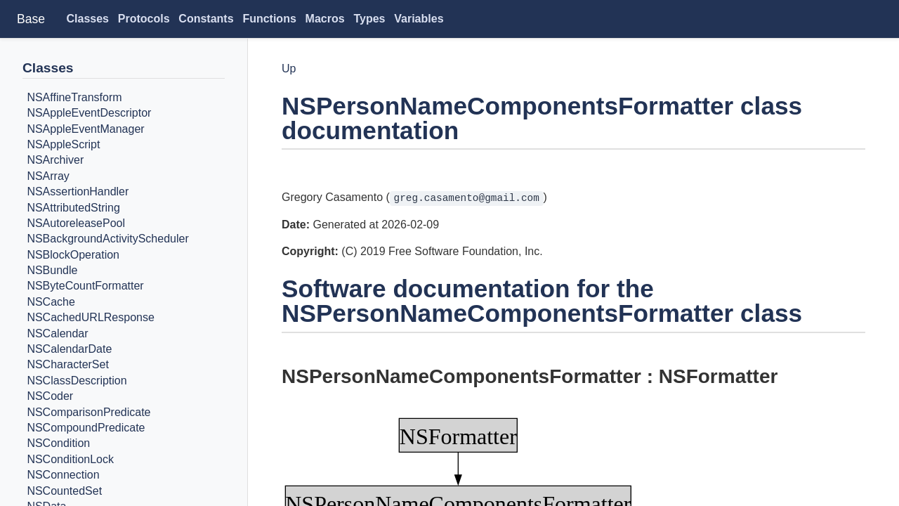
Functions (269, 19)
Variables (418, 19)
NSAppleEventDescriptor (89, 113)
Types (369, 19)
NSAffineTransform (74, 97)
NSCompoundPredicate (86, 428)
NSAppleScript (63, 144)
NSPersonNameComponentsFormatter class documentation (542, 118)
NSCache (50, 302)
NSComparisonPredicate (88, 412)
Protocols (144, 19)
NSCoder (50, 396)
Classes (88, 19)
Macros (325, 19)
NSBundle (52, 270)
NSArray (48, 176)
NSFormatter (718, 376)
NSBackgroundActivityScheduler (107, 239)
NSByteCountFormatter (85, 286)
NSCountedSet (64, 491)
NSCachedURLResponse (90, 317)
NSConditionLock (70, 459)
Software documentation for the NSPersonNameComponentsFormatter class (542, 301)
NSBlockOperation (73, 255)
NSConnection (63, 475)
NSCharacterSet (68, 365)
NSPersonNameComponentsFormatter (461, 376)
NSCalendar (57, 333)
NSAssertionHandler (78, 191)
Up (289, 68)
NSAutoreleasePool (76, 223)
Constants (205, 19)
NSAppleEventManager (85, 129)
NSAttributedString (73, 208)
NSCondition (58, 444)
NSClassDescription (76, 381)
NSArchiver (55, 161)
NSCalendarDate (69, 349)
